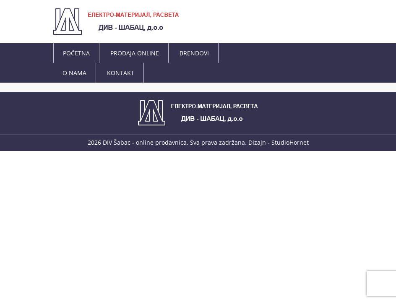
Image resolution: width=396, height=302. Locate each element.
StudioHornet (290, 142)
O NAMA (74, 73)
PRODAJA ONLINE (134, 53)
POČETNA (76, 53)
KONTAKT (120, 73)
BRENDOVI (194, 53)
